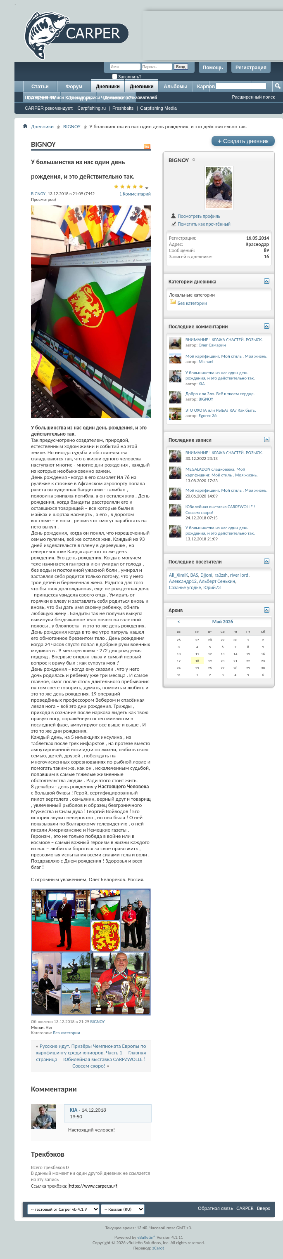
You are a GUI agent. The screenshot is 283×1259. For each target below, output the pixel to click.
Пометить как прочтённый (200, 224)
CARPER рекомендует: (49, 108)
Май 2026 (222, 622)
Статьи (40, 87)
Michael (206, 361)
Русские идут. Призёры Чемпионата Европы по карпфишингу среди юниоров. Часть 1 (91, 1049)
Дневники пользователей (130, 97)
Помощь (213, 68)
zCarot (158, 1248)
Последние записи (44, 97)
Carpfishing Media (158, 108)
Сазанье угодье (185, 587)
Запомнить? (127, 77)
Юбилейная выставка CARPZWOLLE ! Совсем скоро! (104, 1062)
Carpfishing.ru (92, 108)
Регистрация (250, 68)
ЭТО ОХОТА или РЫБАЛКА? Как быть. (220, 410)
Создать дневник (243, 140)
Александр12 (183, 581)
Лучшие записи (84, 97)
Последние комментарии (198, 326)
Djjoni (206, 575)
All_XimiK (178, 575)
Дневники (108, 87)
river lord (239, 575)
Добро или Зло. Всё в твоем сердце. (220, 393)
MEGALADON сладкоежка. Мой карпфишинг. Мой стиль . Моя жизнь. (221, 472)
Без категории (66, 1032)
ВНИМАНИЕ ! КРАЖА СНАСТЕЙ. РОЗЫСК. (224, 339)
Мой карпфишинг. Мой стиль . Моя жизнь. (226, 356)
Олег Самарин (212, 345)
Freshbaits (122, 108)
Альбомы (175, 87)
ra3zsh (221, 575)
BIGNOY (72, 126)
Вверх (263, 1208)
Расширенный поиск (253, 96)
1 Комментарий (135, 194)
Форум (74, 87)
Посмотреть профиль (195, 216)
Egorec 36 (208, 415)
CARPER (245, 1208)
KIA (73, 1110)
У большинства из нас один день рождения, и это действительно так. (220, 375)
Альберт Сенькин (217, 581)
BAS (194, 575)
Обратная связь (215, 1208)
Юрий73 (212, 587)
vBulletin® (146, 1237)
